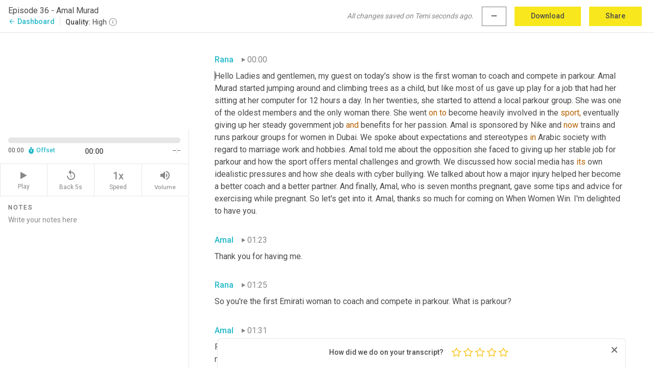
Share (615, 16)
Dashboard (31, 21)
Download (548, 16)
